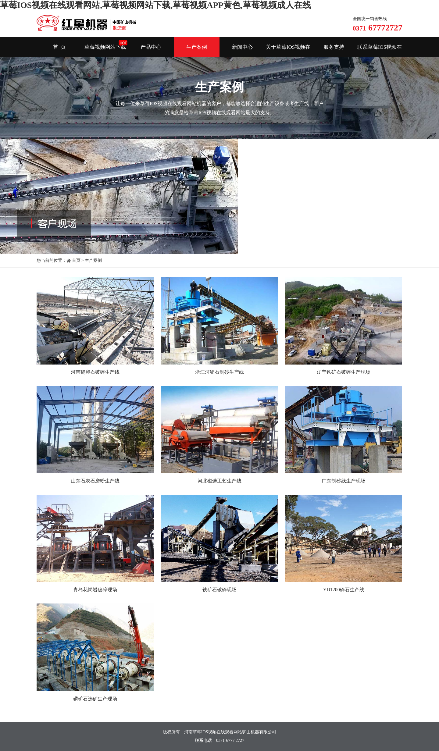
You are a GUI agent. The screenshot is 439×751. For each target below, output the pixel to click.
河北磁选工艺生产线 (219, 480)
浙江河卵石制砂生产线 (219, 372)
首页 (76, 260)
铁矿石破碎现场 (219, 589)
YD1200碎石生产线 (343, 589)
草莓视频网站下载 (105, 47)
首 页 (59, 47)
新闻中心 (242, 47)
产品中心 (151, 47)
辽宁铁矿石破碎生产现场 (343, 372)
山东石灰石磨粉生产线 (95, 480)
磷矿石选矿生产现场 (95, 698)
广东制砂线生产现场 (344, 480)
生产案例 (196, 47)
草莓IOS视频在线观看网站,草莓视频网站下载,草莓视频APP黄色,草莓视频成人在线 (155, 5)
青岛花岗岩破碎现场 (95, 589)
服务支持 (333, 47)
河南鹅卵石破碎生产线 (95, 372)
